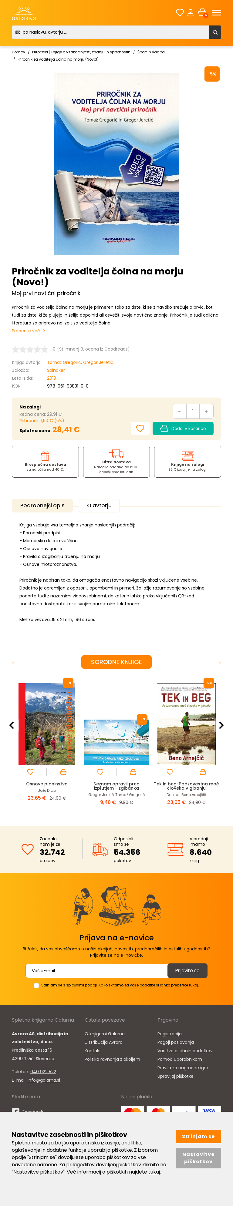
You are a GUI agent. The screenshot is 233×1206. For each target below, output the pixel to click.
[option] (46, 741)
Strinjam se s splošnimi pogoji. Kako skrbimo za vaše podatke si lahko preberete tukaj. (120, 983)
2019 (51, 378)
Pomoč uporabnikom (179, 1058)
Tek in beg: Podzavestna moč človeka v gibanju (186, 785)
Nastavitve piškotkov (198, 1158)
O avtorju (104, 505)
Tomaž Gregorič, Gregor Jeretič (80, 362)
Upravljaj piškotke (175, 1075)
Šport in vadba (151, 52)
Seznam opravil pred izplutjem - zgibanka (116, 785)
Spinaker (56, 370)
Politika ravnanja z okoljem (112, 1058)
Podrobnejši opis (44, 505)
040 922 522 (43, 1070)
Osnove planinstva (46, 783)
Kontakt (93, 1049)
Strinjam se (198, 1136)
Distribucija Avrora (104, 1041)
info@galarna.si (44, 1079)
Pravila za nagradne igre (182, 1066)
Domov (18, 52)
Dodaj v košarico (183, 428)
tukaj (154, 1171)
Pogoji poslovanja (175, 1041)
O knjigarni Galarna (105, 1033)
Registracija (169, 1033)
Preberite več (26, 331)
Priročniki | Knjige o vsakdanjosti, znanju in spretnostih (81, 52)
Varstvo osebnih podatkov (185, 1049)
